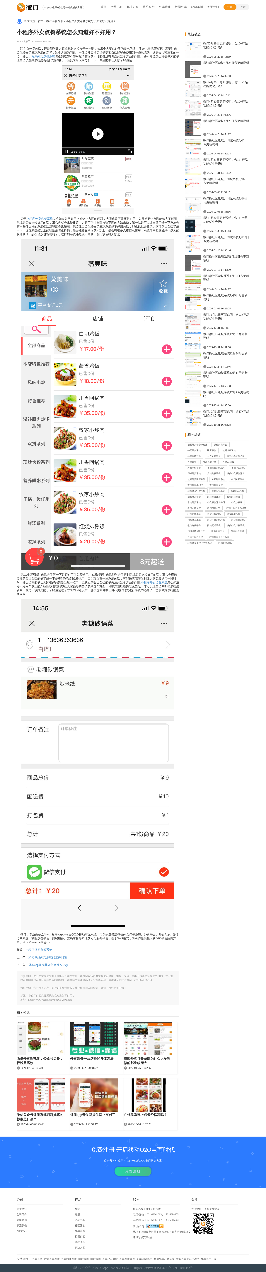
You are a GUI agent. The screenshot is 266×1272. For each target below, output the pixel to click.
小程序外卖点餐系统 (41, 56)
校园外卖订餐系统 (196, 491)
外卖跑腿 (165, 6)
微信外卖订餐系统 (236, 525)
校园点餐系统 (229, 450)
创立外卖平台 (214, 456)
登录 (242, 7)
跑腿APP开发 (218, 491)
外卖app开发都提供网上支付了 (92, 1115)
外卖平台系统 (194, 450)
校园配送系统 (237, 491)
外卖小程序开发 (195, 537)
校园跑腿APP (213, 508)
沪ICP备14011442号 (180, 1267)
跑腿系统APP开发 (196, 531)
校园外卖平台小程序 (197, 444)
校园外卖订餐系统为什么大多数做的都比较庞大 (147, 1061)
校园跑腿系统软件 (216, 467)
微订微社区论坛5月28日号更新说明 (226, 62)
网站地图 (83, 1259)
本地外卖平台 (218, 531)
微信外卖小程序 (195, 485)
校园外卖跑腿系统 (196, 479)
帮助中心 (22, 1231)
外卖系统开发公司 (216, 502)
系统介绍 (149, 6)
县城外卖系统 (233, 496)
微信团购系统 (194, 508)
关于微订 (22, 1209)
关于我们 (213, 6)
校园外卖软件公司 (236, 456)
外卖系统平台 (194, 467)
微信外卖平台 (220, 444)
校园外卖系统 (238, 467)
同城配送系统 (214, 525)
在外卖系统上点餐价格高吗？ (145, 1115)
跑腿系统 (211, 450)
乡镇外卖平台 (209, 462)
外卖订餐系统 (214, 514)
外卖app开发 (228, 462)
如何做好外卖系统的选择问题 (47, 957)
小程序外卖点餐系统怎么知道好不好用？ (91, 21)
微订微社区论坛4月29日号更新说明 (226, 121)
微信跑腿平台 (194, 525)
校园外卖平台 (194, 496)
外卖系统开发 (214, 496)
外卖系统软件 (194, 456)
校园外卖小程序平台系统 (199, 543)
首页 (103, 6)
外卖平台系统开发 (216, 519)
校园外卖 (181, 6)
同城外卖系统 (194, 473)
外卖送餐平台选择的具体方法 (91, 1058)
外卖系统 (191, 462)
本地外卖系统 (194, 502)
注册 (230, 7)
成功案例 (197, 6)
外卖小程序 (236, 502)
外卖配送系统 (237, 531)
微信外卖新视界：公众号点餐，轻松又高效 (40, 1061)
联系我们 (22, 1225)
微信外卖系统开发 (236, 473)
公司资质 (22, 1220)
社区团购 (80, 1225)
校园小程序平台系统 (236, 508)
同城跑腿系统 (225, 543)
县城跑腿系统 (214, 473)
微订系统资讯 (54, 21)
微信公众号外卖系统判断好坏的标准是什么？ (40, 1117)
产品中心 (116, 6)
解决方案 (133, 6)
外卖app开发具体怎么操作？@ (48, 964)
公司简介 (22, 1214)
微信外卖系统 (216, 485)
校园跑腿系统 (194, 514)
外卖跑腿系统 (218, 479)
